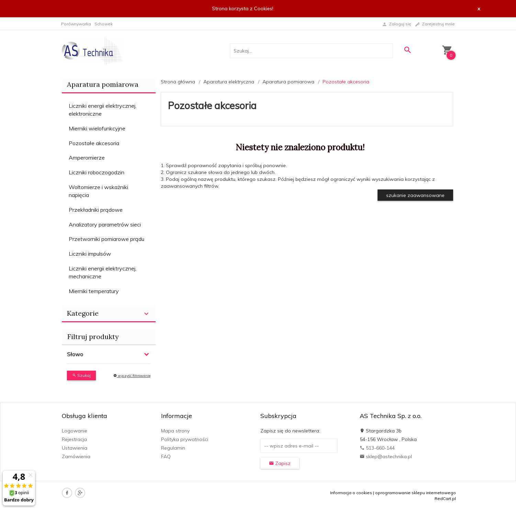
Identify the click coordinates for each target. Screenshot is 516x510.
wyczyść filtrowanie (131, 375)
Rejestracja (74, 439)
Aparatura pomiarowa (102, 84)
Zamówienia (76, 456)
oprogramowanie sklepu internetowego (415, 492)
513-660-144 (377, 448)
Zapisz (280, 463)
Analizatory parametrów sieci (105, 224)
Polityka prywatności (184, 439)
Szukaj (81, 375)
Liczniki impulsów (90, 253)
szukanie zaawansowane (415, 195)
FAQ (166, 456)
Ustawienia (74, 448)
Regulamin (173, 448)
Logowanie (74, 431)
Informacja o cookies (351, 492)
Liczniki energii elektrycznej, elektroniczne (102, 109)
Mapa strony (175, 431)
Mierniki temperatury (94, 291)
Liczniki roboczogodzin (96, 172)
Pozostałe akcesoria (94, 143)
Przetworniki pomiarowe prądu (106, 238)
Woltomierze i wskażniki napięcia (98, 191)
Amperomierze (87, 157)
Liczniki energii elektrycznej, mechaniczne (102, 272)
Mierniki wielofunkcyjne (97, 128)
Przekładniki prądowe (96, 209)
